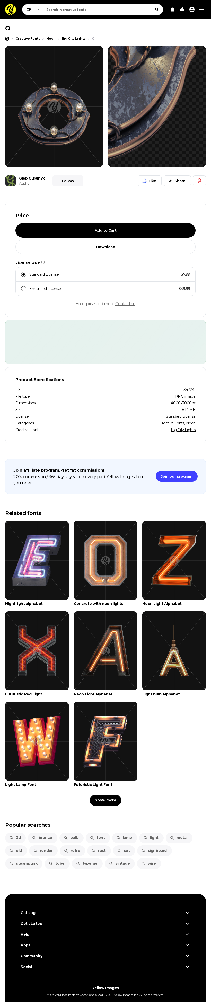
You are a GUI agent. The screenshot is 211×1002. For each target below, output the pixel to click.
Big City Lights (183, 429)
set (123, 850)
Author (25, 183)
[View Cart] (172, 9)
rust (98, 850)
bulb (71, 837)
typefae (87, 863)
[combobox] (103, 9)
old (15, 850)
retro (72, 850)
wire (148, 863)
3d (15, 837)
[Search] (157, 9)
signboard (154, 850)
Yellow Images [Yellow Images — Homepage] (105, 988)
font (97, 837)
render (43, 850)
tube (56, 863)
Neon (191, 423)
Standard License (181, 416)
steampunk (23, 863)
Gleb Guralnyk (32, 178)
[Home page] (7, 39)
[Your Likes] (182, 9)
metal (178, 837)
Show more (105, 800)
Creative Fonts (172, 423)
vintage (119, 863)
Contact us (125, 303)
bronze (42, 837)
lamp (124, 837)
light (151, 837)
